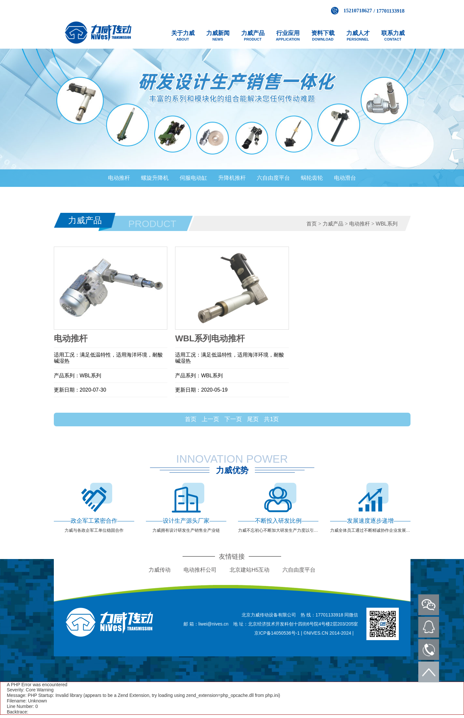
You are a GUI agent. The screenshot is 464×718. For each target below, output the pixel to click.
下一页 (233, 419)
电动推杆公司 (200, 570)
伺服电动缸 (193, 178)
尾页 (253, 419)
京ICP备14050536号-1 (277, 633)
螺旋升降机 (155, 178)
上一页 (210, 419)
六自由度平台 (273, 178)
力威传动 (160, 570)
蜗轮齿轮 (312, 178)
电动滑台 (345, 178)
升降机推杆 (232, 178)
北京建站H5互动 (250, 570)
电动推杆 (119, 178)
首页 (311, 223)
